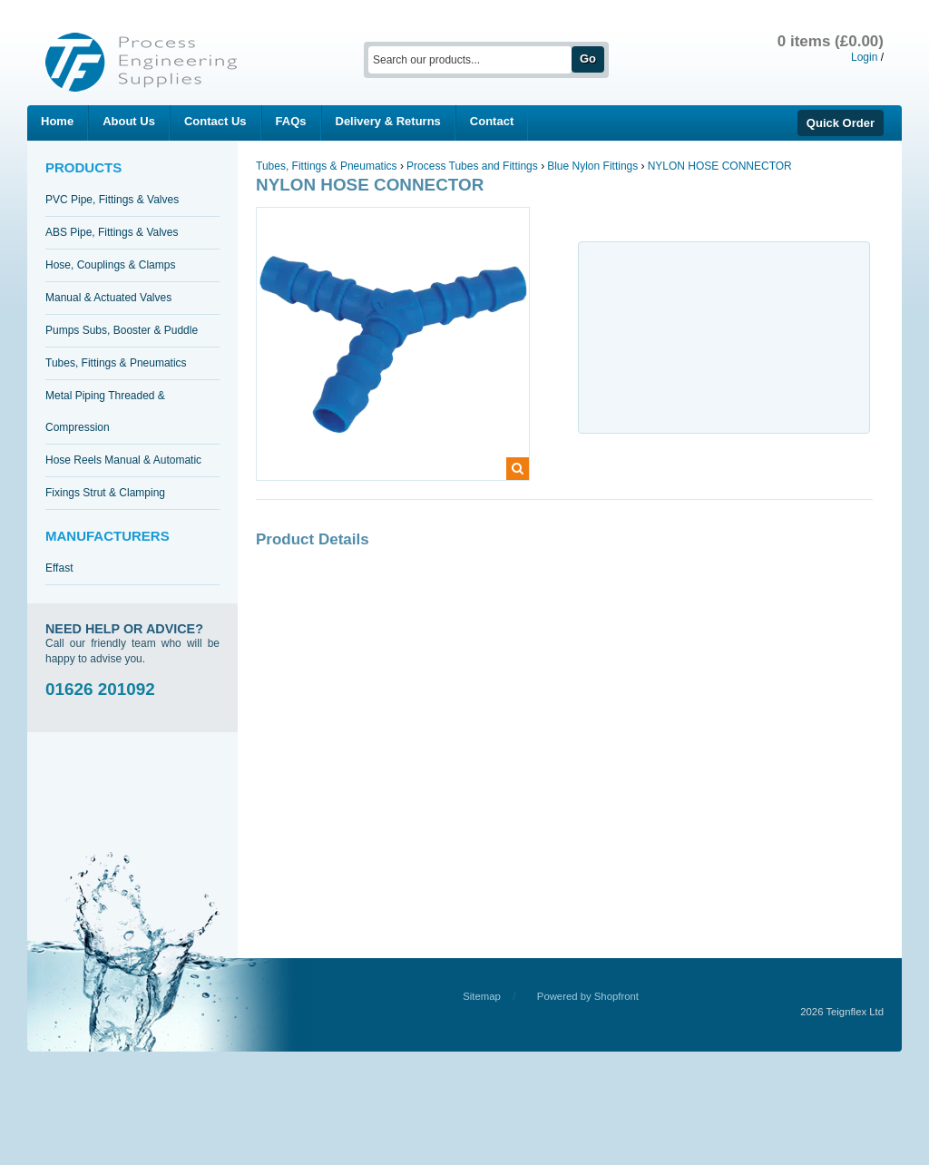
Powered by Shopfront (588, 996)
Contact (491, 121)
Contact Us (215, 121)
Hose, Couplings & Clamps (110, 265)
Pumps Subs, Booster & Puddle (121, 330)
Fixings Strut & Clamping (105, 492)
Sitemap (482, 996)
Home (57, 121)
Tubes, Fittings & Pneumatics (116, 363)
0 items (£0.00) (830, 41)
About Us (129, 121)
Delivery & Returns (388, 121)
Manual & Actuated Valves (108, 297)
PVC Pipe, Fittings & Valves (112, 199)
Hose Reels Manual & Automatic (123, 460)
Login (864, 57)
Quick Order (841, 123)
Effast (59, 568)
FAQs (291, 121)
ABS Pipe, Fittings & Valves (112, 232)
